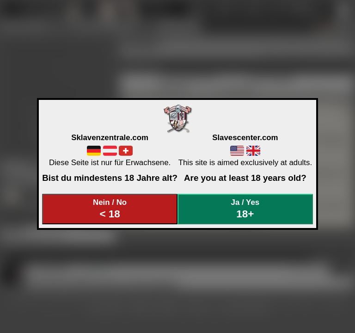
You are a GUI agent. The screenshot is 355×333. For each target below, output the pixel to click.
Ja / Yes (245, 209)
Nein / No (110, 209)
